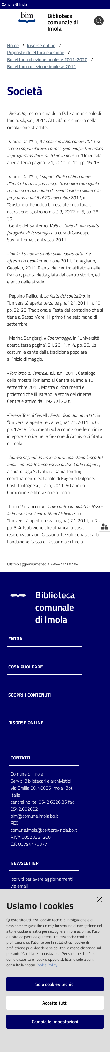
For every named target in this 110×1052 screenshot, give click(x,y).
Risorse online (41, 45)
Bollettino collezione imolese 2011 (41, 66)
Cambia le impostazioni (55, 1021)
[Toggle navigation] (9, 20)
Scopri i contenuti (29, 695)
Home (13, 45)
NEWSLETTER (25, 863)
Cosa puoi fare (25, 667)
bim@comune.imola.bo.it (34, 815)
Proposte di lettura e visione (35, 52)
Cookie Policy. (47, 965)
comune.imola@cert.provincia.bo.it (44, 829)
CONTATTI (20, 758)
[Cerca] (99, 20)
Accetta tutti (55, 1002)
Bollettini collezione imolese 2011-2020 (47, 59)
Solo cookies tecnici (55, 984)
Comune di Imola (14, 4)
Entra (15, 639)
